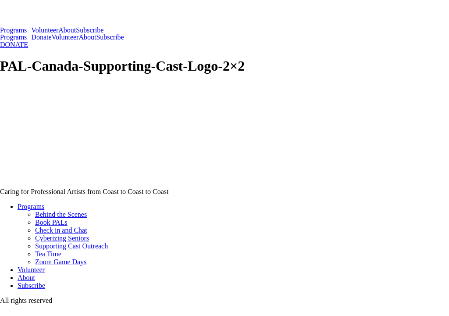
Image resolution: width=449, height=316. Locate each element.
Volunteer (44, 30)
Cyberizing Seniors (62, 238)
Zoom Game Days (60, 262)
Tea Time (48, 254)
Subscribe (89, 30)
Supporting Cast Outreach (71, 246)
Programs (13, 30)
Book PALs (51, 222)
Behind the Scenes (61, 214)
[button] (15, 30)
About (67, 30)
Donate (41, 37)
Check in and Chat (61, 230)
